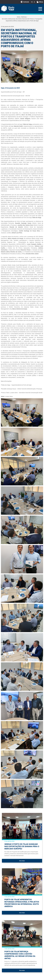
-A (34, 2)
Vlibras (40, 2)
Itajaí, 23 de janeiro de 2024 (10, 88)
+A (32, 2)
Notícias (23, 17)
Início (18, 17)
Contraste (25, 2)
